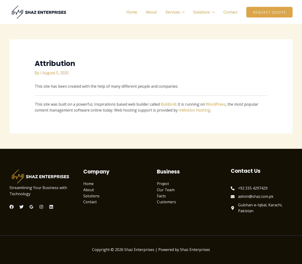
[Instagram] (41, 207)
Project (163, 183)
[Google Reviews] (31, 207)
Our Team (166, 189)
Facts (161, 196)
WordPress (216, 104)
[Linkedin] (51, 207)
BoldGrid (168, 104)
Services (178, 12)
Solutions (206, 12)
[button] (269, 12)
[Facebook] (11, 207)
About (155, 12)
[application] (185, 12)
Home (137, 12)
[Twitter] (21, 207)
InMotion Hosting (194, 110)
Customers (166, 201)
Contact (231, 12)
